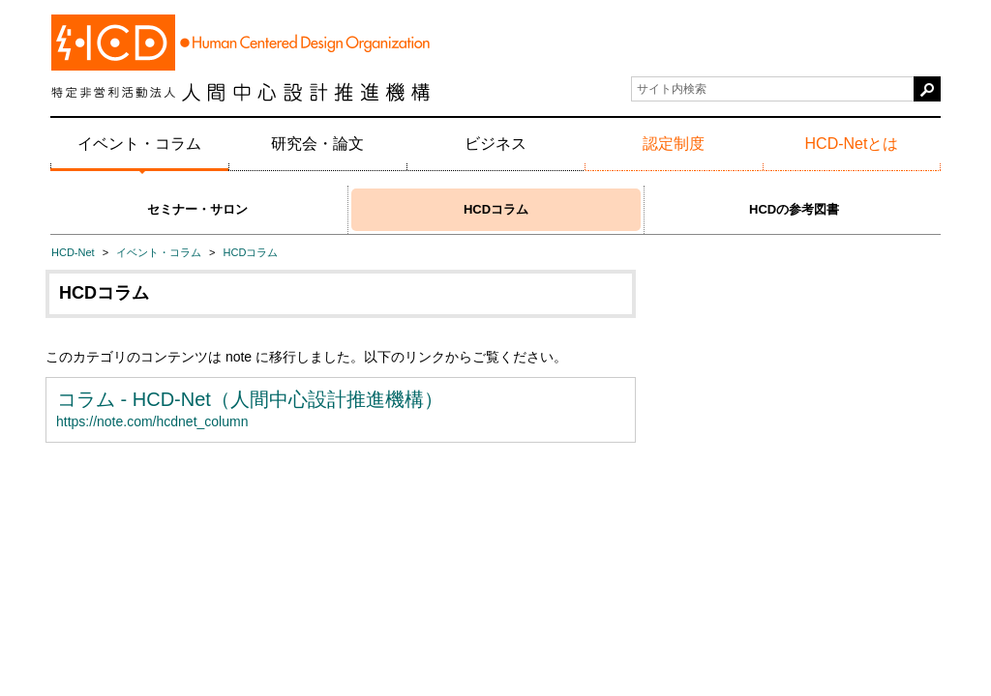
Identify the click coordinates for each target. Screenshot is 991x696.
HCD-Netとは (852, 143)
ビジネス (495, 143)
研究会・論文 (317, 143)
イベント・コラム (139, 143)
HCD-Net (73, 252)
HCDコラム (496, 209)
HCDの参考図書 (794, 209)
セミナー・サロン (197, 209)
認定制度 (674, 143)
